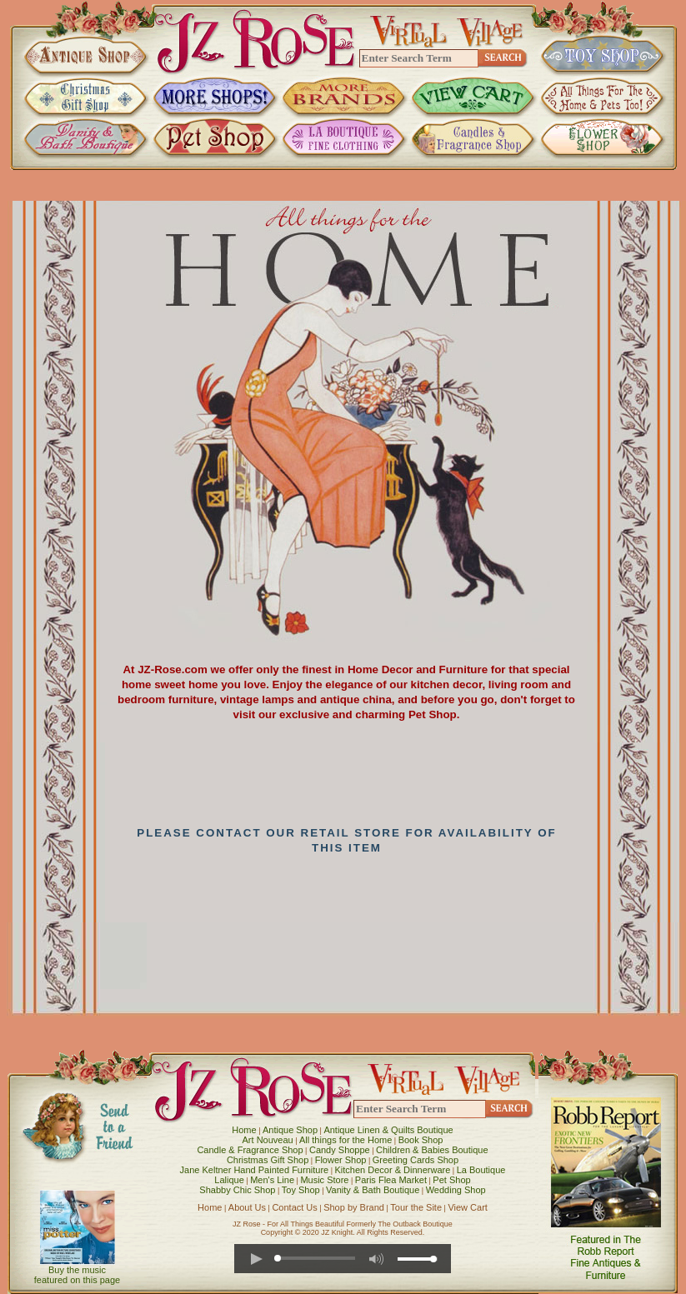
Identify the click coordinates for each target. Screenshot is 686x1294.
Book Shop (420, 1140)
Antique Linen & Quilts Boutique (388, 1130)
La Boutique (481, 1170)
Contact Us (294, 1207)
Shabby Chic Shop (237, 1190)
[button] (256, 1259)
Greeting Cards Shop (415, 1160)
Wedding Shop (456, 1190)
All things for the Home (345, 1140)
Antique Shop (290, 1130)
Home (244, 1130)
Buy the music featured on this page (77, 1275)
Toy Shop (301, 1190)
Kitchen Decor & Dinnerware (393, 1170)
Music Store (324, 1180)
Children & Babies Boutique (432, 1150)
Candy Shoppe (339, 1150)
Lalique (228, 1180)
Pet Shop (451, 1180)
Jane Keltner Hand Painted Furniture (254, 1170)
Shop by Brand (353, 1207)
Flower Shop (341, 1160)
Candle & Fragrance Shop (250, 1150)
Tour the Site (416, 1207)
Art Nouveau (268, 1140)
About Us (247, 1207)
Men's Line (272, 1180)
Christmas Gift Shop (267, 1160)
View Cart (467, 1207)
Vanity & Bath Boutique (372, 1190)
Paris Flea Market (391, 1180)
